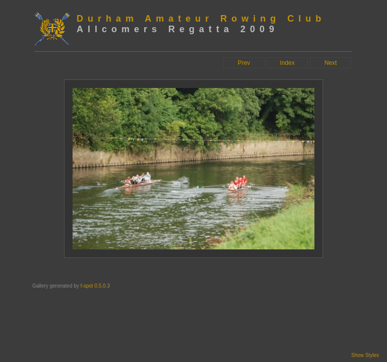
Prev (244, 62)
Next (331, 62)
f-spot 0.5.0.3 (95, 286)
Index (287, 62)
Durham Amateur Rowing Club (201, 19)
